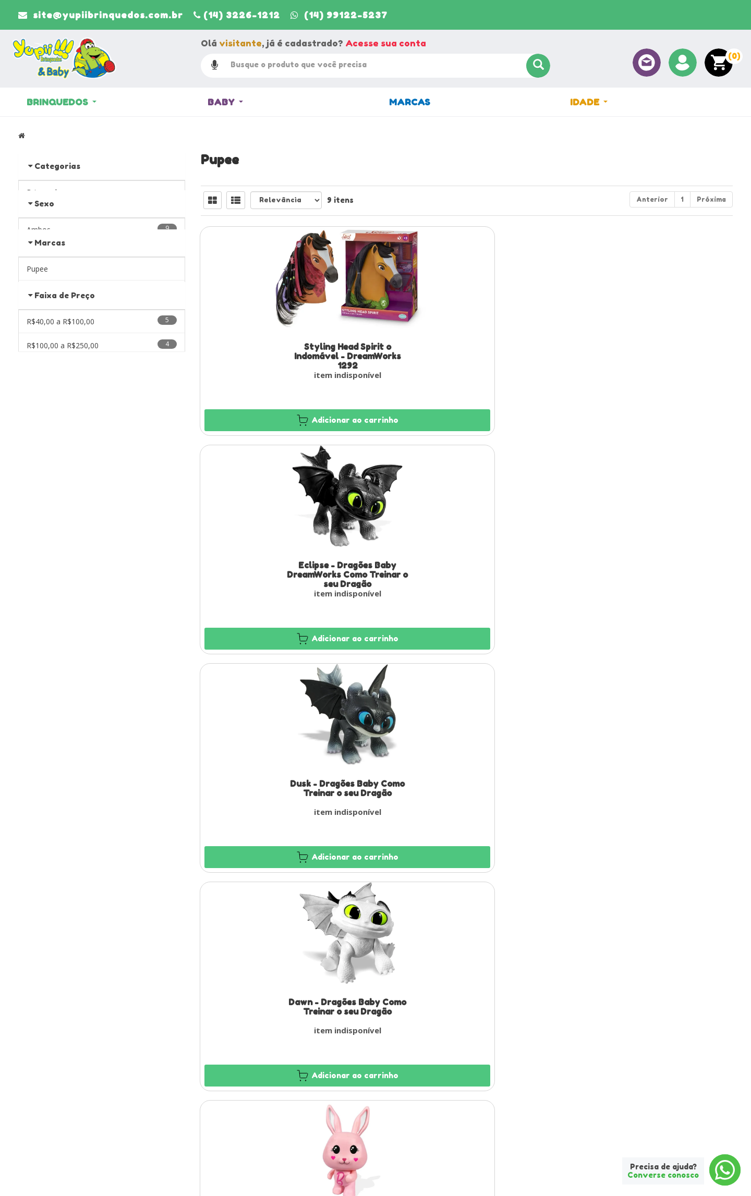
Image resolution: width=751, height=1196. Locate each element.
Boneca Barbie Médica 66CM (649, 781)
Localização (223, 1090)
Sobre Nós (222, 1076)
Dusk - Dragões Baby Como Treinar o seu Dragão (649, 351)
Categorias (57, 166)
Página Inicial (225, 1063)
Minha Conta (407, 1090)
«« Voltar (41, 319)
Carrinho (401, 1076)
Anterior (652, 199)
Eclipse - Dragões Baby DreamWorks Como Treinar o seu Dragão (466, 356)
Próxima (711, 199)
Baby (225, 102)
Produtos (402, 1063)
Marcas (409, 102)
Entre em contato (232, 1103)
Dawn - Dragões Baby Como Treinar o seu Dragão (284, 569)
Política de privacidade (423, 1103)
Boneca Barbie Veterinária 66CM (466, 786)
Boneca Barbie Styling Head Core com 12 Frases (649, 569)
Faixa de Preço (64, 345)
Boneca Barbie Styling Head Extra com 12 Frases (284, 786)
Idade (589, 102)
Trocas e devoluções (420, 1117)
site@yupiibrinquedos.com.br (83, 1136)
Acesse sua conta (385, 43)
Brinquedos (61, 102)
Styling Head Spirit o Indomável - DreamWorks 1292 (284, 356)
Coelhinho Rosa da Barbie (467, 564)
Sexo (44, 218)
